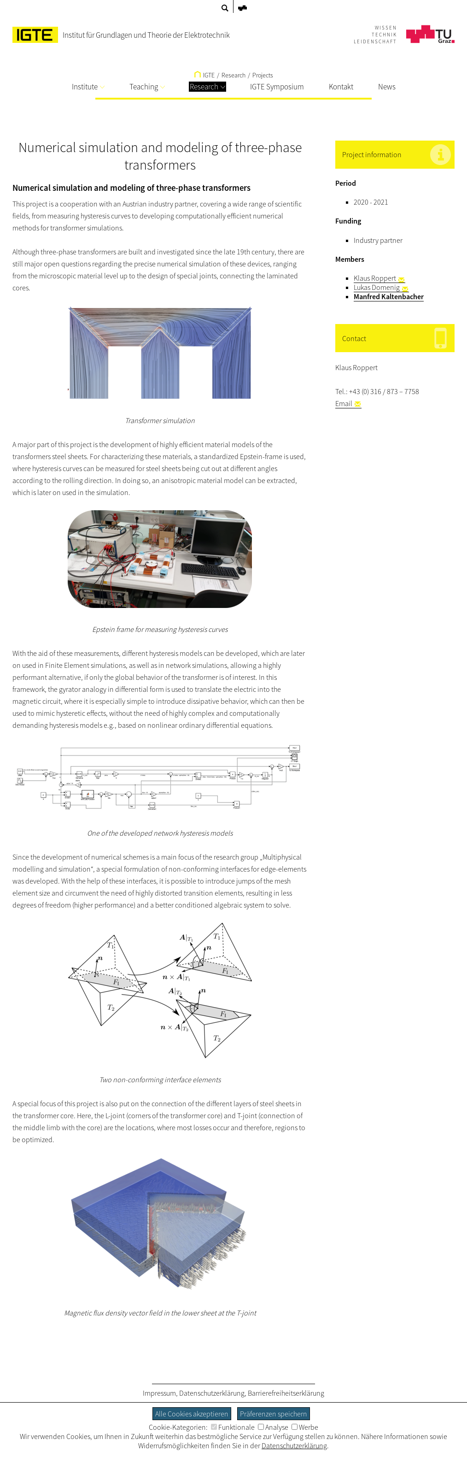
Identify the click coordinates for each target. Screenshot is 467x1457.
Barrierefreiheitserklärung (286, 1393)
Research (207, 87)
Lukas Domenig (377, 287)
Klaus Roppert (375, 278)
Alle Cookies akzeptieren (191, 1413)
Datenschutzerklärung (212, 1393)
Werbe (305, 1427)
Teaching (147, 87)
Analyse (273, 1427)
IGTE (204, 75)
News (387, 87)
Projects (262, 75)
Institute (88, 87)
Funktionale (233, 1427)
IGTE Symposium (277, 87)
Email (343, 403)
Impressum (159, 1393)
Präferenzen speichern (273, 1413)
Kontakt (341, 87)
